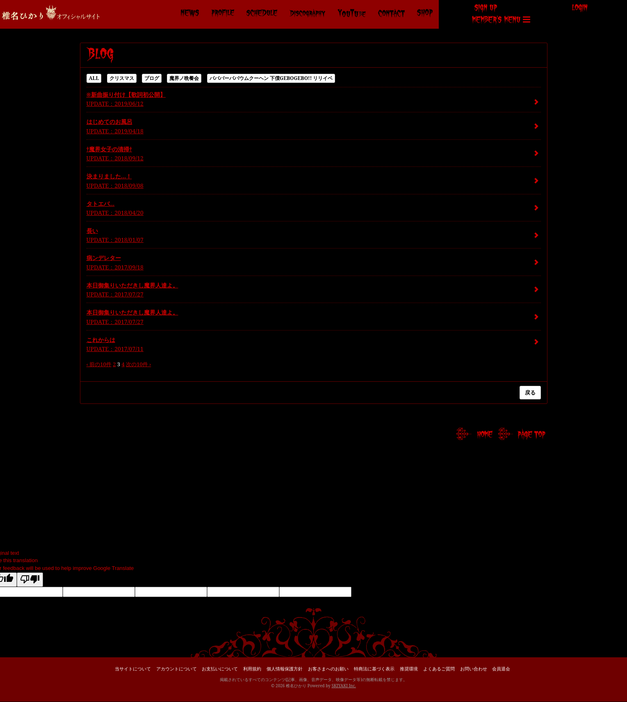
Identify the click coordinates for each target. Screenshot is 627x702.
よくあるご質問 (439, 669)
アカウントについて (176, 669)
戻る (530, 392)
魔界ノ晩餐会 (184, 78)
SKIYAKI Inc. (343, 685)
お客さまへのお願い (328, 669)
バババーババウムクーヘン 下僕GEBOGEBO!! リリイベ (271, 78)
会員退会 (501, 669)
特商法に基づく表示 (374, 669)
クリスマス (121, 78)
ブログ (151, 78)
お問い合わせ (473, 669)
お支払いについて (220, 669)
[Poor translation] (30, 579)
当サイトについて (133, 669)
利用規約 (252, 669)
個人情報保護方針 (285, 669)
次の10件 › (138, 364)
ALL (94, 78)
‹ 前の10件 (99, 364)
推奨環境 (409, 669)
